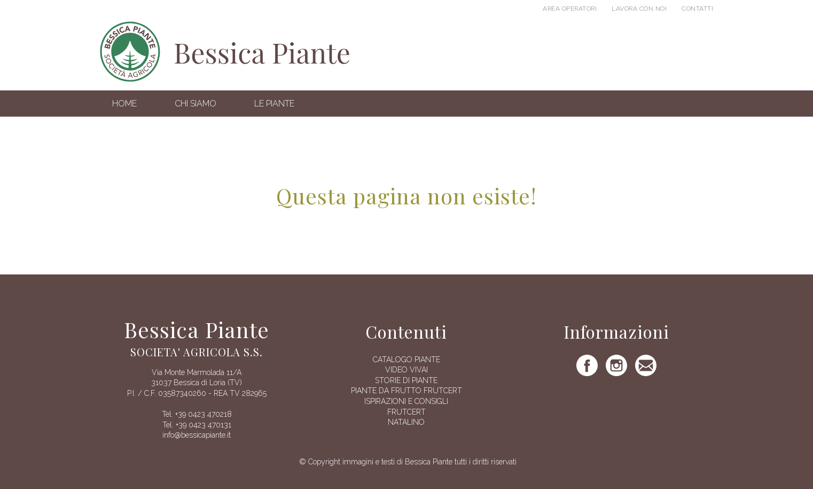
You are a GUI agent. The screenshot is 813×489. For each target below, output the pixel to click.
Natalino (406, 422)
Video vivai (406, 369)
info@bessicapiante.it (196, 435)
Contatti (697, 8)
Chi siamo (195, 103)
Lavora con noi (639, 8)
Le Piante (274, 103)
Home (124, 103)
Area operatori (570, 8)
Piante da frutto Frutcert (406, 390)
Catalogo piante (406, 359)
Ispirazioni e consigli (406, 401)
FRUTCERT (406, 412)
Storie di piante (406, 380)
